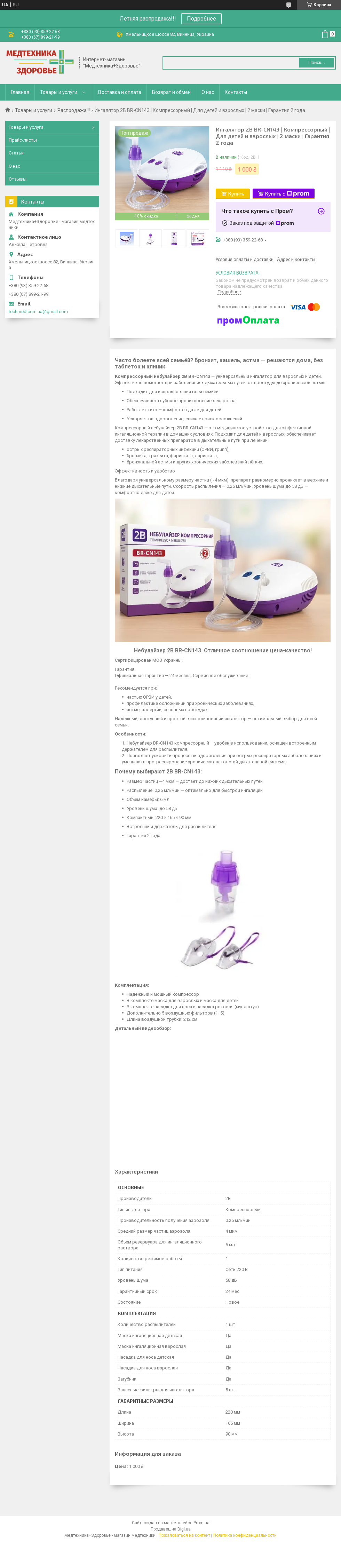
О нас (207, 92)
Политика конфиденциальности (245, 1535)
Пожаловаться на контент (184, 1535)
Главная (20, 92)
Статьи (16, 153)
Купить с (287, 194)
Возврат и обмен (171, 92)
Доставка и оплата (119, 92)
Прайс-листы (23, 140)
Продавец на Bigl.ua (171, 1529)
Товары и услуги (58, 92)
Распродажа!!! (73, 110)
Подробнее (201, 18)
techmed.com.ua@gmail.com (38, 311)
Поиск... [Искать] (316, 62)
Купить (236, 194)
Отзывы (17, 179)
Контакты (236, 92)
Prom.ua (201, 1522)
